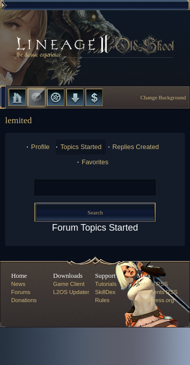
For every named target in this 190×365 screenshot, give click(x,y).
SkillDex (105, 292)
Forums (36, 97)
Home (17, 97)
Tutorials (106, 284)
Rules (102, 300)
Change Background (163, 97)
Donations (23, 300)
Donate (94, 97)
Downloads (75, 97)
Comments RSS (157, 292)
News (18, 284)
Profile (40, 147)
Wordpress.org (155, 300)
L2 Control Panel (55, 97)
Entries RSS (152, 284)
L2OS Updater (71, 292)
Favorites (95, 162)
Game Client (69, 284)
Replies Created (135, 147)
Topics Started (80, 147)
